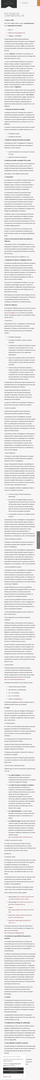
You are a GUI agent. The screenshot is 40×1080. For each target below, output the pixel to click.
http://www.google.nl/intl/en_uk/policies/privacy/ (20, 837)
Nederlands (38, 4)
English (38, 1)
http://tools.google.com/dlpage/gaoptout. (14, 932)
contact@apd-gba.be (17, 699)
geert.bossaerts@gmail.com (18, 32)
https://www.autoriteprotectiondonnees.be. (14, 679)
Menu (22, 2)
